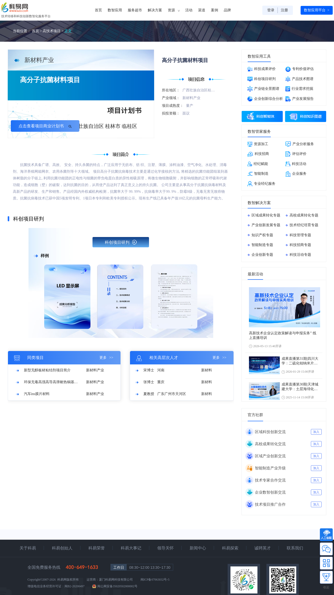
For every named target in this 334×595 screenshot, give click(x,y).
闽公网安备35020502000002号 (117, 586)
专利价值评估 (299, 69)
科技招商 (258, 154)
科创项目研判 (121, 242)
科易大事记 (131, 548)
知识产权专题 (262, 235)
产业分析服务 (299, 144)
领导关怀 (165, 548)
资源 (174, 10)
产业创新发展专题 (266, 225)
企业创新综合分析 (265, 98)
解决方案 (155, 10)
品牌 (227, 10)
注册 (284, 10)
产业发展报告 (299, 98)
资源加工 (257, 144)
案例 (214, 10)
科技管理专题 (300, 235)
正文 (68, 31)
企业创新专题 (262, 255)
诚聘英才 (262, 548)
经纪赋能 (257, 164)
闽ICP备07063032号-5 (155, 579)
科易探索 (230, 548)
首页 (98, 10)
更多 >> (106, 358)
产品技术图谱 (299, 79)
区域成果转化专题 (266, 215)
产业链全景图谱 (263, 89)
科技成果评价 (261, 69)
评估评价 (296, 154)
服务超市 (135, 10)
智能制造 (257, 174)
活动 (188, 10)
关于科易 (28, 548)
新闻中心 (198, 548)
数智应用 (115, 10)
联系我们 (295, 548)
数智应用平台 (316, 10)
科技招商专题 (300, 245)
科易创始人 (62, 548)
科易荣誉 (96, 548)
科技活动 (295, 163)
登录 (270, 10)
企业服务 (296, 174)
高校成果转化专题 (304, 215)
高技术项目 (52, 31)
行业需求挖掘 (299, 88)
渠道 (201, 10)
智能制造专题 (262, 245)
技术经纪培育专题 (304, 225)
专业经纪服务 (261, 183)
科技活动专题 (300, 255)
